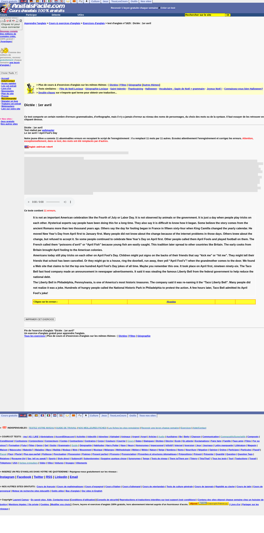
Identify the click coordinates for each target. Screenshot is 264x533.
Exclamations (202, 441)
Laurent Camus (21, 499)
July (114, 217)
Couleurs (110, 441)
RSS (49, 477)
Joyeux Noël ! (214, 88)
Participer (31, 14)
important (53, 217)
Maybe (144, 266)
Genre (39, 445)
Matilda (57, 449)
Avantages (6, 41)
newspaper (105, 271)
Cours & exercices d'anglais (64, 23)
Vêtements (81, 463)
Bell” (225, 282)
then (160, 260)
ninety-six (232, 266)
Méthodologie (123, 449)
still (58, 255)
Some (201, 223)
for (116, 223)
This (154, 244)
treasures (142, 282)
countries (202, 244)
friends (183, 255)
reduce (244, 271)
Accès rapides (8, 83)
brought (47, 250)
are (130, 244)
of (109, 217)
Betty (186, 436)
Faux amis (238, 441)
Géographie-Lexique (96, 88)
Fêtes (123, 85)
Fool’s (108, 255)
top (77, 266)
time (130, 223)
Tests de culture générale (180, 486)
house (116, 260)
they (91, 260)
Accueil (5, 78)
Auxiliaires (171, 436)
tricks (243, 217)
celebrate (119, 239)
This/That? (204, 458)
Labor (124, 217)
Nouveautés (7, 91)
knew (235, 233)
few (194, 287)
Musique (98, 449)
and (214, 239)
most (122, 282)
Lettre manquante (224, 445)
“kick (203, 255)
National (119, 287)
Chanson (196, 436)
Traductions (241, 458)
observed (152, 217)
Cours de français (46, 486)
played (222, 239)
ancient (38, 228)
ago (97, 228)
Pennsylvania (83, 282)
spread (179, 244)
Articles (153, 436)
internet (186, 233)
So (77, 239)
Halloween (151, 88)
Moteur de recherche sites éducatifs (31, 491)
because (166, 233)
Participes (233, 449)
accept (67, 239)
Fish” (97, 244)
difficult (163, 223)
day (214, 217)
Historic (130, 287)
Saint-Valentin (118, 88)
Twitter (38, 477)
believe (210, 223)
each (36, 223)
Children (124, 255)
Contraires (90, 441)
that (191, 255)
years (90, 228)
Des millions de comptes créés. (9, 34)
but (46, 239)
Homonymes (142, 445)
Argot (144, 436)
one (82, 266)
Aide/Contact (8, 81)
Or (85, 260)
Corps (101, 441)
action (184, 287)
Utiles (81, 14)
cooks (240, 244)
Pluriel (18, 454)
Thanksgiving (135, 88)
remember (160, 266)
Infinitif (169, 445)
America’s (111, 282)
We (245, 260)
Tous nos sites (147, 415)
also (144, 223)
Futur (24, 445)
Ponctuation (60, 454)
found (251, 260)
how (182, 223)
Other (168, 239)
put (141, 255)
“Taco (207, 282)
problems (198, 233)
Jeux (104, 415)
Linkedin (61, 477)
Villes (50, 463)
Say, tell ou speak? (37, 458)
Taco (248, 266)
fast (41, 271)
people (229, 217)
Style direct (63, 458)
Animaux (125, 436)
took (185, 266)
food (47, 271)
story (224, 223)
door (238, 260)
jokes (121, 266)
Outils (132, 415)
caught (145, 244)
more (58, 228)
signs (147, 255)
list (67, 266)
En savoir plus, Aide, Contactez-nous (50, 499)
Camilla (205, 228)
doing (104, 223)
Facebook (24, 477)
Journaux (208, 445)
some (82, 239)
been (97, 223)
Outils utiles (57, 491)
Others (105, 228)
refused (54, 239)
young (117, 244)
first (79, 233)
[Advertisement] (144, 51)
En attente (188, 441)
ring (124, 260)
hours (201, 287)
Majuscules (15, 449)
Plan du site (7, 93)
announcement (84, 271)
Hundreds (71, 287)
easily (136, 244)
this (111, 223)
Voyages (69, 463)
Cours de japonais (204, 486)
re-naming (189, 282)
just (206, 217)
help (236, 271)
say (74, 223)
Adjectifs (92, 436)
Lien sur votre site (10, 108)
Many (107, 233)
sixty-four (179, 228)
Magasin (251, 445)
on (250, 217)
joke (60, 287)
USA (15, 463)
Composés (252, 436)
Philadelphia (65, 282)
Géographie (134, 85)
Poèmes (86, 454)
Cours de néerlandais (153, 486)
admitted (231, 287)
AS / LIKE (34, 436)
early (233, 244)
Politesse (47, 454)
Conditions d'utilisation (83, 499)
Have (123, 445)
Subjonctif (76, 458)
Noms (181, 449)
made (67, 271)
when (220, 217)
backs (164, 255)
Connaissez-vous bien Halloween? (243, 88)
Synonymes (134, 458)
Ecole (178, 441)
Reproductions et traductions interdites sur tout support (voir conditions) (158, 499)
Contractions (76, 441)
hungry (85, 287)
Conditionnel (6, 441)
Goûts (53, 445)
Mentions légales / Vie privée (24, 504)
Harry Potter (112, 445)
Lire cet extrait (8, 86)
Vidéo (42, 463)
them (193, 239)
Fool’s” (182, 260)
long (124, 223)
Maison (4, 449)
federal (208, 271)
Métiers (136, 449)
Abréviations (47, 436)
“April (89, 244)
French (37, 244)
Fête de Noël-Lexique (71, 88)
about (141, 233)
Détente (56, 14)
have (90, 223)
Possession (74, 454)
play (236, 217)
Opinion (213, 449)
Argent (135, 436)
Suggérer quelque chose (114, 458)
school (53, 260)
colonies (96, 250)
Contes (64, 441)
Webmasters (7, 106)
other (43, 223)
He (250, 228)
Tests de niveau (159, 458)
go (104, 260)
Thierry (194, 458)
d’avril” (77, 244)
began (192, 223)
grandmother (209, 260)
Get (46, 445)
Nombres (171, 449)
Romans (48, 228)
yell (166, 260)
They (138, 223)
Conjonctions (36, 441)
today (51, 255)
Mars (48, 449)
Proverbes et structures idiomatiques (157, 454)
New (45, 233)
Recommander (9, 98)
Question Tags (245, 454)
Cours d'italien (113, 486)
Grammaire (64, 445)
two (70, 228)
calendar (241, 228)
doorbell (137, 260)
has (60, 260)
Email (74, 477)
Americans (40, 255)
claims (57, 266)
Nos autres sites (9, 124)
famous (172, 271)
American (67, 217)
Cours (3, 14)
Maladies (39, 449)
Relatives (5, 458)
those (211, 233)
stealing (156, 271)
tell (245, 255)
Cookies (44, 504)
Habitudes (99, 445)
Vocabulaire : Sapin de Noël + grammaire (182, 88)
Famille (227, 441)
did (123, 233)
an (45, 217)
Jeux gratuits (7, 121)
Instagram (7, 477)
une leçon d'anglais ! (10, 63)
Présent (198, 454)
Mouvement (85, 449)
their (175, 255)
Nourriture (191, 449)
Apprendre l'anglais (35, 23)
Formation (14, 445)
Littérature (240, 445)
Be (180, 436)
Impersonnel (157, 445)
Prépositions (185, 454)
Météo (145, 449)
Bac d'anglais (73, 491)
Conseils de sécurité (107, 499)
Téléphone (5, 463)
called (185, 239)
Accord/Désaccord (65, 436)
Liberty (181, 271)
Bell (35, 271)
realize (42, 287)
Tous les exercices (34, 336)
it (154, 223)
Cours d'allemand (131, 486)
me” (209, 255)
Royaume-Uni (18, 458)
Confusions (21, 441)
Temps (145, 458)
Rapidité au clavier (225, 486)
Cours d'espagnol (94, 486)
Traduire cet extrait (11, 103)
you (151, 266)
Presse (5, 96)
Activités (80, 436)
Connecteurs (51, 441)
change (155, 233)
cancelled (76, 260)
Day (131, 217)
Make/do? (28, 449)
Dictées (114, 85)
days (218, 233)
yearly (232, 228)
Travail (252, 458)
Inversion (189, 445)
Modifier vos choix (60, 504)
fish (124, 244)
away (153, 260)
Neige (162, 449)
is (37, 217)
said (139, 271)
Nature (153, 449)
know (175, 223)
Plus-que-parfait (32, 454)
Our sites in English (92, 491)
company (57, 271)
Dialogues (148, 441)
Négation (203, 449)
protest (170, 287)
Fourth (103, 217)
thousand (80, 228)
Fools (207, 239)
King (197, 228)
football (232, 239)
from (240, 223)
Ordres (223, 449)
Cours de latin (244, 486)
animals (167, 217)
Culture (94, 415)
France (156, 228)
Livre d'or (6, 88)
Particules (246, 449)
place (192, 266)
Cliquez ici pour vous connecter (10, 25)
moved (37, 233)
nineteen (219, 266)
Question (231, 454)
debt (47, 277)
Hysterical (54, 223)
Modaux (66, 449)
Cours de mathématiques (70, 486)
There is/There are (178, 458)
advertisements (123, 271)
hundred (90, 266)
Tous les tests (219, 458)
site (44, 266)
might (134, 255)
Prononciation (129, 454)
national (38, 277)
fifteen (169, 228)
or (119, 217)
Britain (218, 244)
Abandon (171, 301)
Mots (75, 449)
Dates (139, 441)
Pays (10, 454)
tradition (162, 244)
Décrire (169, 441)
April (73, 233)
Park (139, 287)
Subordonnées (91, 458)
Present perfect (100, 454)
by (160, 217)
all (130, 266)
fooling (134, 228)
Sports (52, 458)
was (148, 271)
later (172, 244)
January (91, 233)
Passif (256, 449)
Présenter (209, 454)
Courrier (121, 441)
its (239, 287)
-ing (25, 436)
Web (38, 266)
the (96, 217)
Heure (131, 445)
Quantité (220, 454)
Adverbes (103, 436)
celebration (81, 217)
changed (216, 228)
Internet (179, 445)
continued (103, 239)
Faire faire (216, 441)
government (189, 217)
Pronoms (115, 454)
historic (131, 282)
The (251, 239)
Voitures (59, 463)
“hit (218, 255)
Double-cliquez (46, 92)
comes (232, 223)
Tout (231, 458)
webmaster (48, 130)
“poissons (65, 244)
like (91, 217)
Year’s (53, 233)
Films (248, 441)
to (170, 223)
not (41, 217)
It (34, 217)
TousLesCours (118, 415)
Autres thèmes (151, 85)
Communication (210, 436)
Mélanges (109, 449)
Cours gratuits (9, 415)
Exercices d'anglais (94, 23)
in (150, 228)
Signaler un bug (9, 101)
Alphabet (115, 436)
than (65, 228)
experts (66, 223)
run (146, 260)
